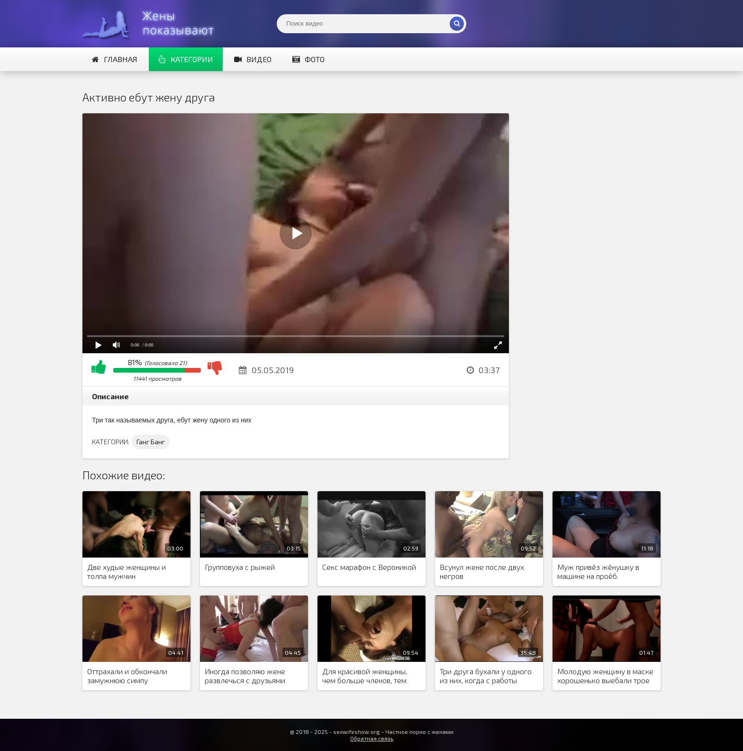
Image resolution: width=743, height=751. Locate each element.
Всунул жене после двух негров (482, 571)
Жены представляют (153, 23)
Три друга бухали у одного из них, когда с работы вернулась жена (486, 676)
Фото (308, 59)
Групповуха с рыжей (240, 566)
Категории (185, 59)
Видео (253, 59)
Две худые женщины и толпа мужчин (126, 571)
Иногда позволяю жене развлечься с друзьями (245, 676)
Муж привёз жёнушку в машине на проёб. (598, 571)
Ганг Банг (150, 442)
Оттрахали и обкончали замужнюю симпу (127, 676)
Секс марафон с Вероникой (369, 566)
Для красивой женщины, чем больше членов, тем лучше (364, 676)
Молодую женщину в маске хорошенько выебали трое (605, 676)
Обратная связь (371, 738)
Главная (114, 59)
